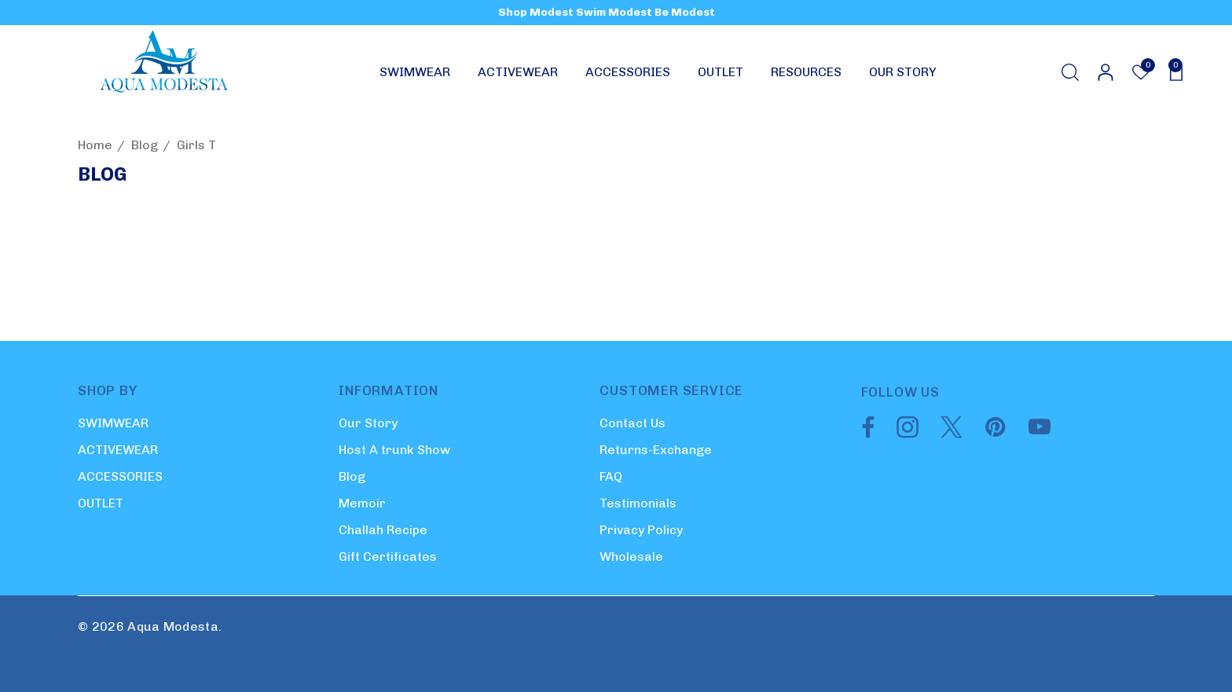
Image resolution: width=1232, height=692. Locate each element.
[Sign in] (1104, 72)
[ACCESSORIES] (627, 75)
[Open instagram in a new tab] (905, 434)
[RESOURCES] (806, 75)
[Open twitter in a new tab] (949, 434)
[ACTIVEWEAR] (518, 75)
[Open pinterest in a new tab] (993, 434)
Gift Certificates (388, 556)
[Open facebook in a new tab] (864, 434)
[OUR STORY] (902, 72)
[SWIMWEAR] (415, 75)
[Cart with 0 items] (1171, 72)
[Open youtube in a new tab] (1039, 434)
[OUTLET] (720, 75)
